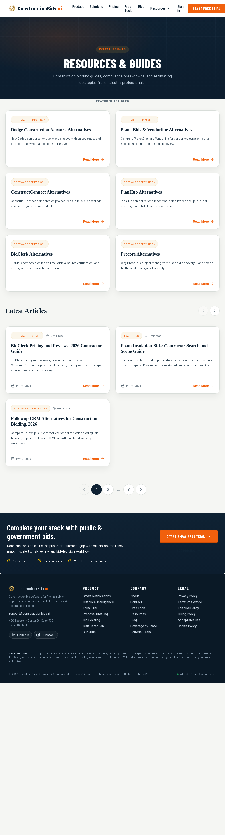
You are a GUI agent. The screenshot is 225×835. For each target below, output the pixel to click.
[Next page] (141, 489)
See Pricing (189, 550)
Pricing (114, 6)
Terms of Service (190, 602)
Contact (136, 602)
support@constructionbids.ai (29, 613)
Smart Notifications (97, 596)
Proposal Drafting (95, 614)
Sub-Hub (89, 632)
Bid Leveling (91, 620)
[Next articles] (215, 311)
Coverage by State (143, 626)
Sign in (180, 8)
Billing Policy (186, 614)
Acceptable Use (189, 620)
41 (128, 489)
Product (78, 6)
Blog (141, 6)
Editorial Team (140, 632)
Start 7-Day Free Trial (189, 536)
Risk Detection (93, 626)
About (134, 596)
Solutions (96, 6)
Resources (160, 8)
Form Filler (90, 608)
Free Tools (128, 8)
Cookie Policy (187, 626)
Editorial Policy (188, 608)
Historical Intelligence (98, 602)
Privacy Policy (187, 596)
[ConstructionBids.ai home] (35, 8)
